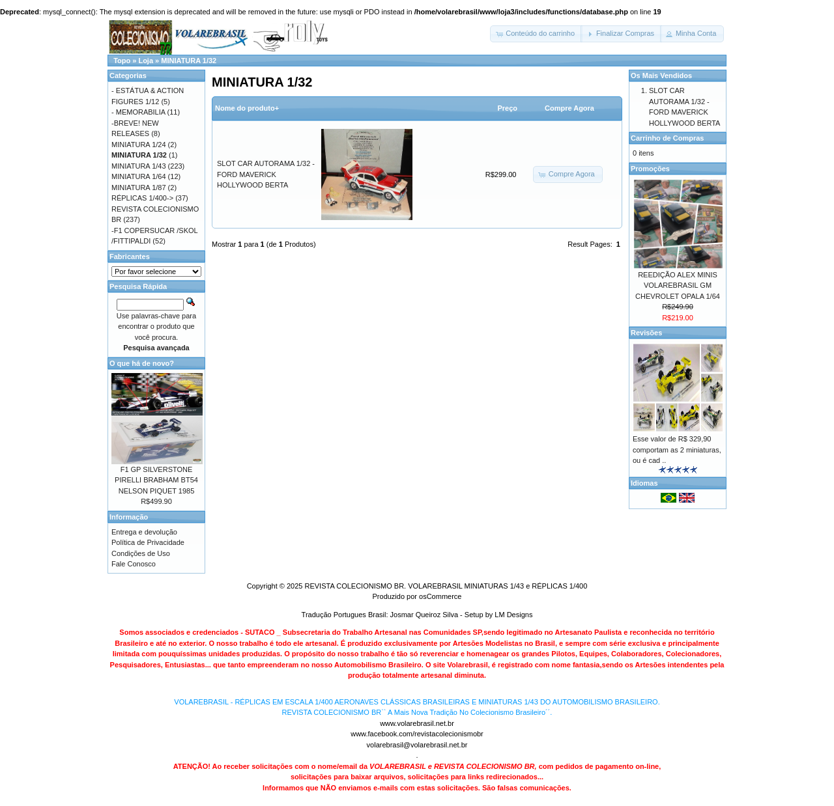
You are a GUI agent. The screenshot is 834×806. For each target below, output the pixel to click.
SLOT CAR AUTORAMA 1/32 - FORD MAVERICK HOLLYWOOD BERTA (266, 174)
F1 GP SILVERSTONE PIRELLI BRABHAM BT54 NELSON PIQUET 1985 (156, 480)
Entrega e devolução (144, 532)
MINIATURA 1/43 (138, 166)
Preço (507, 108)
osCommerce (440, 596)
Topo (121, 60)
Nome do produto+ (247, 108)
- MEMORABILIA (138, 112)
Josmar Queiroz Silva (424, 614)
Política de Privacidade (147, 542)
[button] (536, 33)
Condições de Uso (140, 553)
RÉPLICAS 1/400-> (142, 198)
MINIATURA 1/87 (138, 187)
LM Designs (513, 614)
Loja (145, 60)
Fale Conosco (133, 564)
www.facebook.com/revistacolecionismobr (417, 734)
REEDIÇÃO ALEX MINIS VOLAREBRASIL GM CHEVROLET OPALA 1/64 (677, 285)
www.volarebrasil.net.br (417, 723)
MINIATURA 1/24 (138, 144)
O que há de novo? (141, 363)
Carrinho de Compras (667, 138)
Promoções (650, 169)
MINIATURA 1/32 (188, 60)
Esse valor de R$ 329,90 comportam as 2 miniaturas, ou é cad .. (677, 449)
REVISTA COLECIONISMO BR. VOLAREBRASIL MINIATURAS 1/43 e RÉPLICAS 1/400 (445, 586)
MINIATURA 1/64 (138, 176)
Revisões (646, 333)
